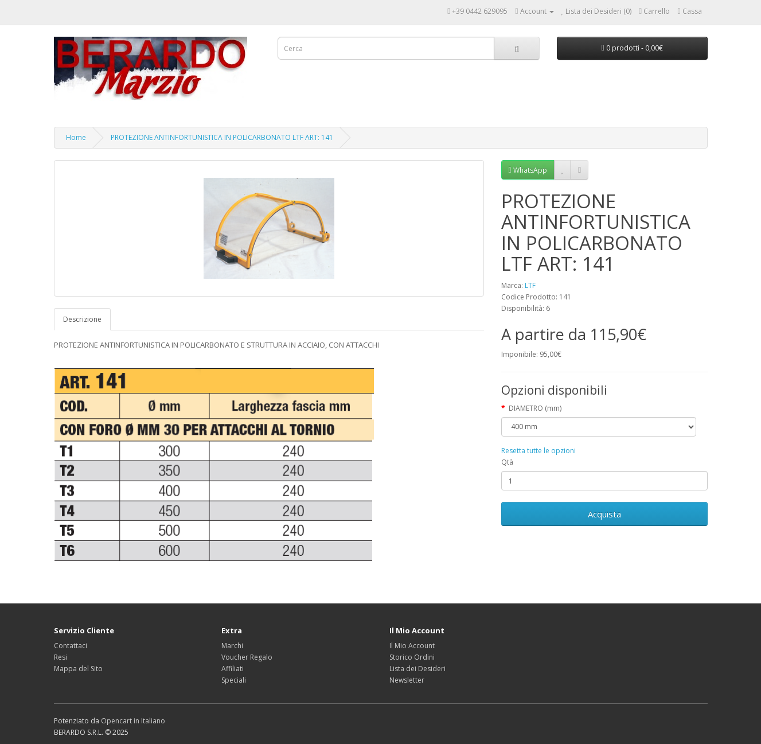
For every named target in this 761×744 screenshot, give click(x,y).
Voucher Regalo (246, 657)
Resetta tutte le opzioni (538, 450)
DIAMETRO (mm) (535, 408)
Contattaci (70, 645)
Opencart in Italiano (133, 721)
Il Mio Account (412, 645)
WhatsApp (528, 170)
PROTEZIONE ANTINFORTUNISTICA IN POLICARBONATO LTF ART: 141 (222, 137)
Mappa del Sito (78, 668)
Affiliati (232, 668)
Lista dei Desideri (417, 668)
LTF (530, 285)
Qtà (507, 462)
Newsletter (406, 680)
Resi (60, 657)
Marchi (232, 645)
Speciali (233, 680)
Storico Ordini (412, 657)
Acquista (604, 514)
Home (76, 137)
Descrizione (82, 319)
